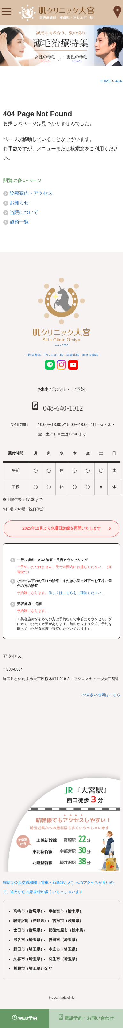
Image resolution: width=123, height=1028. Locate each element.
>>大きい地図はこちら (100, 695)
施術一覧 (19, 221)
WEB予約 (24, 1018)
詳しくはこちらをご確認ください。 (77, 593)
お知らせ (19, 202)
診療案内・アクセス (31, 193)
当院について (24, 212)
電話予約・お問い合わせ (86, 1017)
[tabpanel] (61, 45)
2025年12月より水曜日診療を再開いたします (61, 528)
